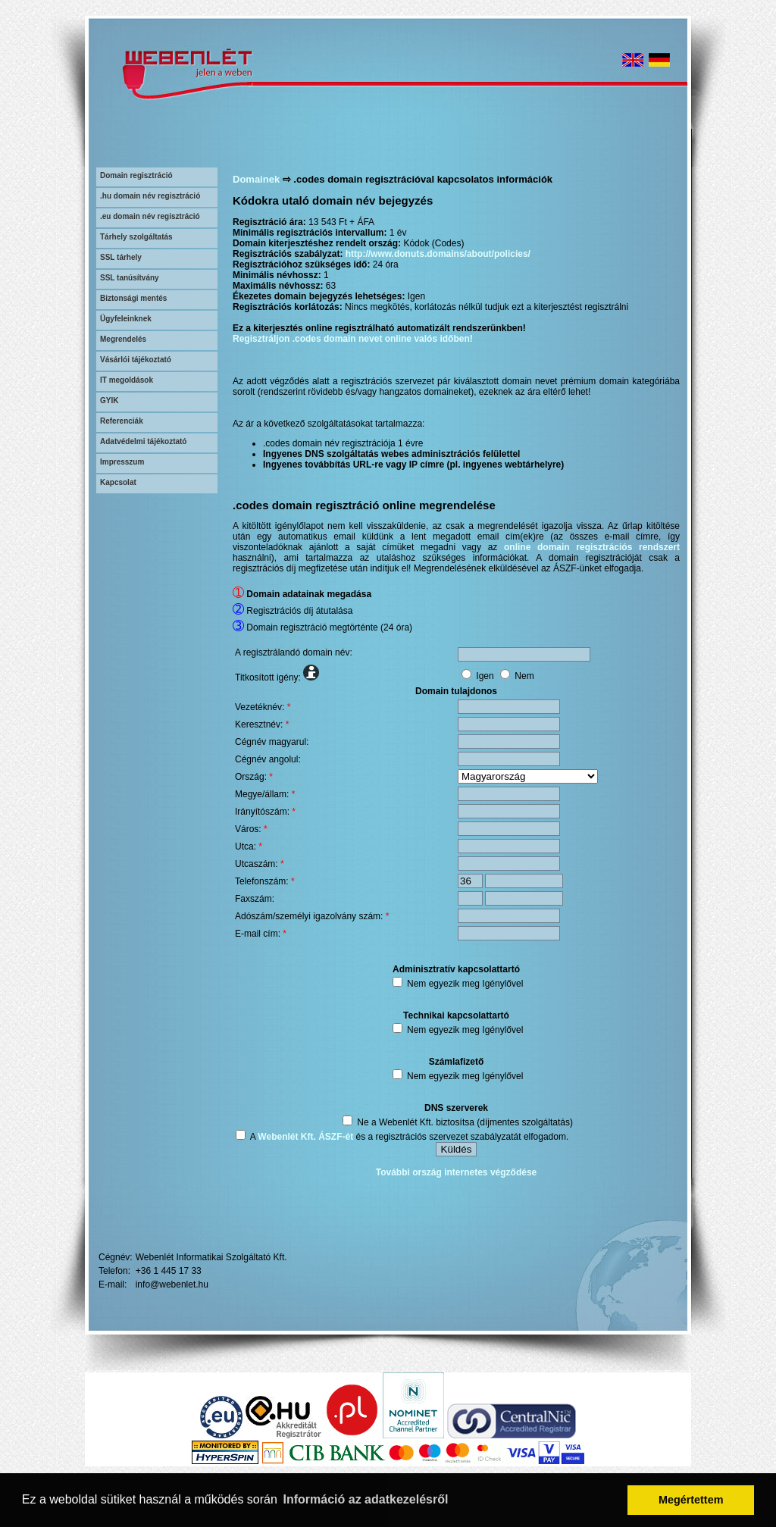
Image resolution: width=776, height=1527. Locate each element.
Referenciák (121, 421)
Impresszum (122, 462)
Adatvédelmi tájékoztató (143, 441)
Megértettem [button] (691, 1500)
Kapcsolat (118, 482)
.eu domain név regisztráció (150, 216)
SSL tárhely (121, 257)
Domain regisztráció (136, 175)
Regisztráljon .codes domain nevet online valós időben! (353, 338)
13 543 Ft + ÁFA (341, 222)
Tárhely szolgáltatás (136, 237)
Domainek (256, 179)
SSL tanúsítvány (129, 278)
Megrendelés (123, 339)
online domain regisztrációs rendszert (592, 547)
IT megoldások (126, 380)
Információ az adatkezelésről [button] (366, 1499)
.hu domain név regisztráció (150, 196)
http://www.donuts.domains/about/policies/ (438, 254)
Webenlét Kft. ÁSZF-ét (305, 1136)
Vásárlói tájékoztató (135, 359)
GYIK (109, 400)
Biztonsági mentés (133, 298)
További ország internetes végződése (456, 1172)
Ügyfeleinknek (126, 318)
